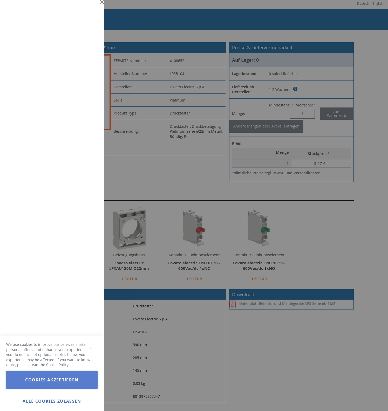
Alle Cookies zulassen (52, 401)
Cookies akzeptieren (52, 380)
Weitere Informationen (79, 46)
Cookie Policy (57, 364)
